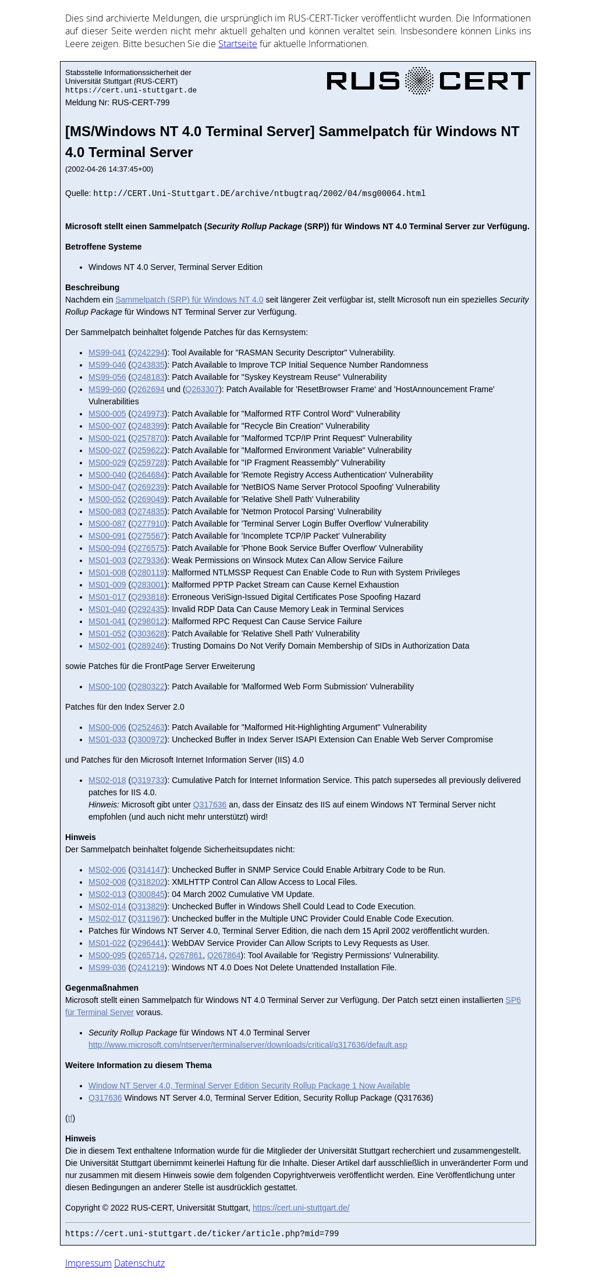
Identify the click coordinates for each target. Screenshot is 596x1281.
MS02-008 (107, 882)
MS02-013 (107, 894)
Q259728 (148, 462)
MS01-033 (107, 739)
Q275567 (148, 535)
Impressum (88, 1263)
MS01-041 (107, 621)
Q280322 (148, 686)
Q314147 (148, 869)
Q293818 (148, 597)
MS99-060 (107, 389)
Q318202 (148, 882)
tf (70, 1118)
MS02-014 (107, 906)
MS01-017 (107, 597)
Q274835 (148, 511)
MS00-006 (107, 727)
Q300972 (148, 739)
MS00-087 (107, 523)
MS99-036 (107, 967)
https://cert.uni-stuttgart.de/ (301, 1207)
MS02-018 (107, 780)
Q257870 (148, 438)
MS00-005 (107, 413)
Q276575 (148, 548)
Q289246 (148, 645)
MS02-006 (107, 869)
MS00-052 (107, 499)
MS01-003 (107, 560)
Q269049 (148, 499)
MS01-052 (107, 633)
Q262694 (148, 389)
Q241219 (148, 967)
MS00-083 (107, 511)
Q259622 (148, 450)
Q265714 (148, 955)
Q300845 (148, 894)
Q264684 (148, 474)
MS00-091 (107, 535)
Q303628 (148, 633)
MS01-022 (107, 943)
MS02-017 (107, 918)
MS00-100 (107, 686)
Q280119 (148, 572)
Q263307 (202, 389)
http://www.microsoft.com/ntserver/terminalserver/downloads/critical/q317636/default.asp (247, 1044)
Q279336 (148, 560)
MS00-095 (107, 955)
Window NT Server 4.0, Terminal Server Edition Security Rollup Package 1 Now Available (249, 1085)
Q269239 (148, 487)
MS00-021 (107, 438)
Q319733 (148, 780)
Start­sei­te (237, 43)
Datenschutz (139, 1263)
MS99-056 (107, 377)
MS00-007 (107, 425)
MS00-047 (107, 487)
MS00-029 (107, 462)
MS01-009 (107, 584)
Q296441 (148, 943)
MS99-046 (107, 364)
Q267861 (186, 955)
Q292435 (148, 609)
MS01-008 (107, 572)
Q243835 (148, 364)
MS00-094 (107, 548)
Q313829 (148, 906)
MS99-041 (107, 352)
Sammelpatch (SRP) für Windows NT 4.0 (189, 299)
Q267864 (224, 955)
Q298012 (148, 621)
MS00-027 (107, 450)
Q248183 (148, 377)
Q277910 (148, 523)
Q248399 (148, 425)
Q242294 (148, 352)
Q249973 (148, 413)
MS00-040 (107, 474)
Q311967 (148, 918)
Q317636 (210, 804)
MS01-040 (107, 609)
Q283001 (148, 584)
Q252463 (148, 727)
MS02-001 (107, 645)
